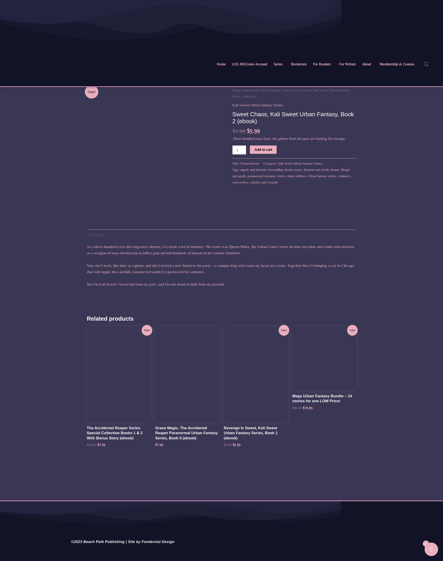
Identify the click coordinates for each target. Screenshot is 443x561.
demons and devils (316, 170)
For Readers (322, 64)
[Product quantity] (239, 149)
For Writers (347, 64)
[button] (279, 64)
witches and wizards (264, 182)
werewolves (240, 182)
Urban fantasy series (322, 176)
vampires (344, 176)
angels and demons (253, 170)
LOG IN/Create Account (249, 64)
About (366, 64)
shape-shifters (296, 176)
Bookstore (299, 64)
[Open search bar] (426, 64)
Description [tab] (96, 302)
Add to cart (263, 149)
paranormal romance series (266, 176)
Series (278, 64)
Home (221, 64)
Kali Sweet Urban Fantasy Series (267, 90)
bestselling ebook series (285, 170)
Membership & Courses (397, 64)
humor (335, 170)
